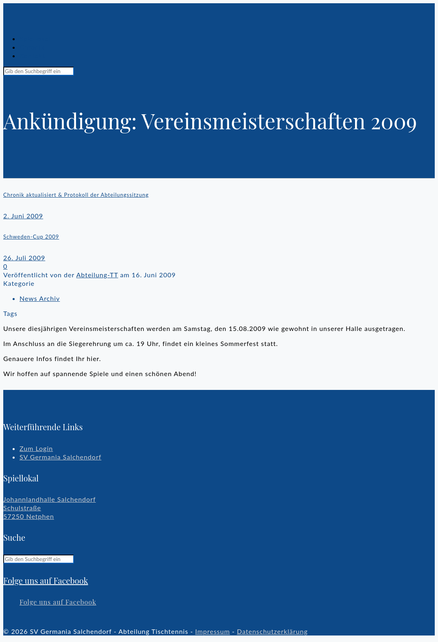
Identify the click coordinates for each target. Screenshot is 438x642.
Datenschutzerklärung (272, 631)
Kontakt (32, 55)
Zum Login (36, 448)
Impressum (212, 631)
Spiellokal (35, 38)
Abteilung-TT (97, 275)
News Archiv (40, 298)
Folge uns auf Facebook (45, 580)
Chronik (32, 47)
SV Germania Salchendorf (60, 457)
